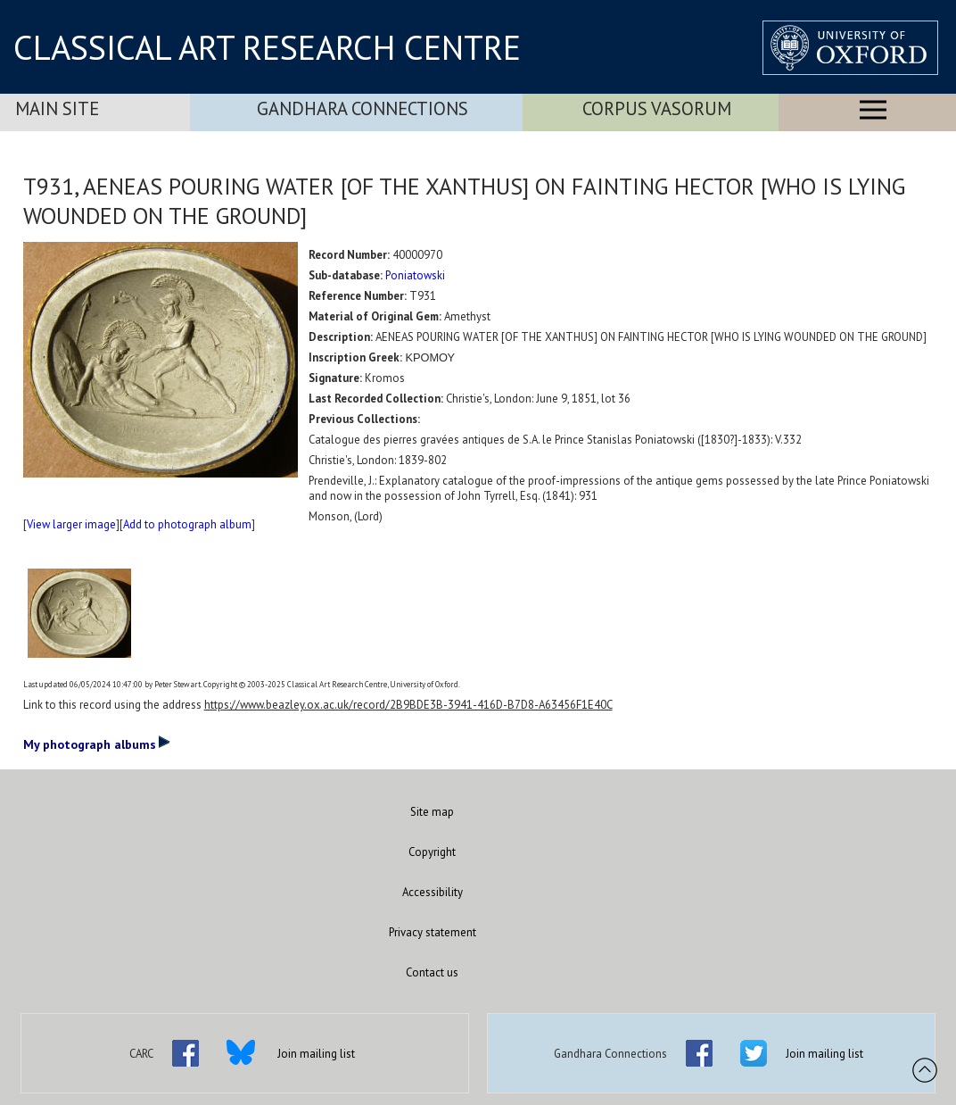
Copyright (432, 852)
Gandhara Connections (362, 108)
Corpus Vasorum (656, 108)
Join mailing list (316, 1053)
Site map (432, 811)
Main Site (57, 108)
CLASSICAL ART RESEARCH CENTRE (267, 47)
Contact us (432, 972)
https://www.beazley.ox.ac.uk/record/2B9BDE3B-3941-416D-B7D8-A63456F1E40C (408, 704)
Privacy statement (432, 932)
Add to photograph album (187, 524)
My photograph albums (96, 743)
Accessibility (432, 892)
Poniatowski (415, 275)
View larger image (71, 524)
